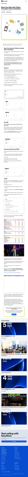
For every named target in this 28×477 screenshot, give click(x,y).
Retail (3, 450)
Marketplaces (3, 457)
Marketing (4, 452)
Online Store (3, 12)
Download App (17, 458)
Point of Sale (16, 450)
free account (20, 131)
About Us (15, 464)
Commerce (4, 449)
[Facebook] (1, 471)
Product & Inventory (17, 453)
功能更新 (5, 338)
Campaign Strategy (8, 12)
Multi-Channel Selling (4, 454)
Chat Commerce (3, 459)
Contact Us (14, 314)
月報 (2, 338)
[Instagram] (3, 471)
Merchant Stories (3, 468)
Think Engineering (16, 469)
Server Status (3, 469)
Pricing (2, 464)
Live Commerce (3, 458)
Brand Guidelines (16, 465)
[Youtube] (8, 471)
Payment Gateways (16, 455)
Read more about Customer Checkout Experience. (12, 272)
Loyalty (3, 453)
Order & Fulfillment (16, 454)
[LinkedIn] (5, 471)
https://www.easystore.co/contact (16, 45)
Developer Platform (16, 468)
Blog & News (3, 465)
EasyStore (5, 294)
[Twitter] (6, 471)
